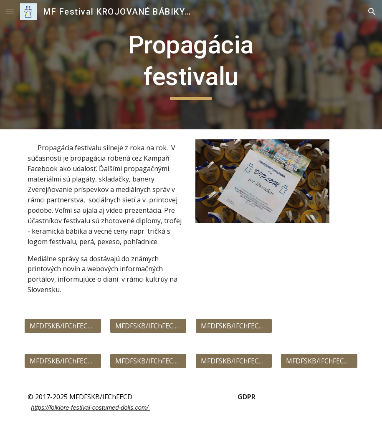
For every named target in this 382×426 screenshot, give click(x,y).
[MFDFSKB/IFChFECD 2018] (319, 361)
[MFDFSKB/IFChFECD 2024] (148, 326)
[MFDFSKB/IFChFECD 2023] (63, 326)
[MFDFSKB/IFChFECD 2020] (148, 361)
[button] (10, 11)
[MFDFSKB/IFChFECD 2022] (63, 361)
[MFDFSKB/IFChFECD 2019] (234, 361)
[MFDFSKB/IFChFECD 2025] (234, 326)
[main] (191, 64)
